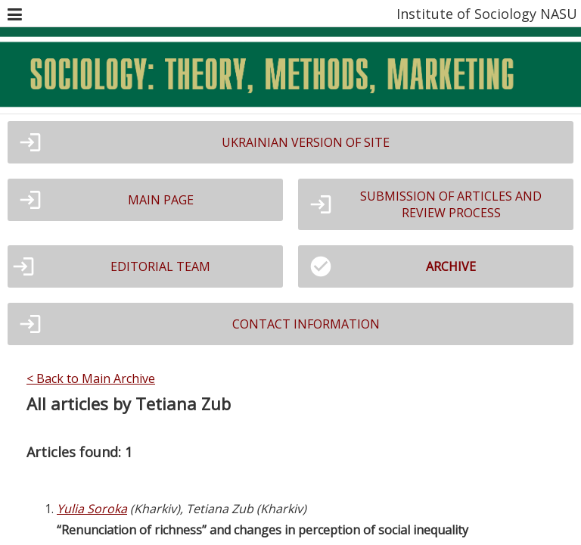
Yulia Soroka (92, 508)
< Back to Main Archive (90, 378)
